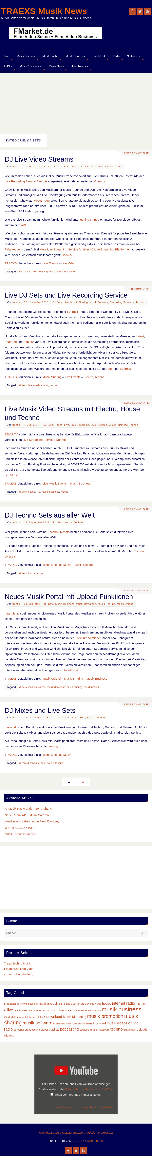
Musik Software (98, 302)
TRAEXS (11, 263)
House (59, 424)
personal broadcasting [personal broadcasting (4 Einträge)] (26, 1029)
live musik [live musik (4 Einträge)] (35, 1010)
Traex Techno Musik (17, 963)
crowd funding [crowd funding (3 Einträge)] (27, 1003)
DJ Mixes (60, 166)
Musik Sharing (79, 302)
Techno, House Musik (56, 564)
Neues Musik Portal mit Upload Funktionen (69, 596)
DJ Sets (72, 166)
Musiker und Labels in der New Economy (32, 821)
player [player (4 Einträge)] (44, 1029)
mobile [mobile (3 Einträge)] (97, 1010)
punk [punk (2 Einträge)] (92, 1030)
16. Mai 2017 (32, 166)
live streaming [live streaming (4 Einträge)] (50, 1010)
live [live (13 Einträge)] (10, 1010)
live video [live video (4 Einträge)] (81, 1010)
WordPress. (95, 1141)
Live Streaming (94, 166)
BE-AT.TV (11, 434)
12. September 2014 (36, 522)
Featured (11, 341)
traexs (16, 166)
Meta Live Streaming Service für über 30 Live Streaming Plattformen (85, 249)
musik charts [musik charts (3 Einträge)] (11, 1017)
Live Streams (113, 166)
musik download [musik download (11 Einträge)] (49, 1017)
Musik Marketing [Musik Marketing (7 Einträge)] (74, 1016)
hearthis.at (12, 613)
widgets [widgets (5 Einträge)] (9, 1035)
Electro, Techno (94, 377)
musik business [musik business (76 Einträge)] (121, 1009)
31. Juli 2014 (32, 603)
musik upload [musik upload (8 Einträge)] (96, 1023)
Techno (140, 302)
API (23, 225)
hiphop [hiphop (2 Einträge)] (98, 1004)
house (31, 491)
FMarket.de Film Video (19, 968)
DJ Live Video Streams (39, 159)
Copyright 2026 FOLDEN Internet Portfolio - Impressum (76, 1132)
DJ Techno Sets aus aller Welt (50, 515)
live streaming (40, 271)
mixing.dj (11, 727)
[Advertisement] (76, 102)
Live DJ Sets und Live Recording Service (66, 295)
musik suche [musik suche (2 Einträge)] (59, 1023)
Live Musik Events (55, 483)
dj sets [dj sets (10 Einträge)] (60, 1003)
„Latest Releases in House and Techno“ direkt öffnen (84, 1107)
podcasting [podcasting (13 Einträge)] (69, 1029)
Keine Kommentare (136, 153)
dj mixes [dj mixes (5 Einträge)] (48, 1003)
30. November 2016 (36, 302)
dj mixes (32, 762)
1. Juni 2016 (31, 424)
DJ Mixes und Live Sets (40, 710)
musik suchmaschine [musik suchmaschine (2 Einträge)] (75, 1023)
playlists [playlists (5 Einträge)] (54, 1029)
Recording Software (122, 302)
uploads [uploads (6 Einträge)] (142, 1029)
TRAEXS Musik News (44, 11)
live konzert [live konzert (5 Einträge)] (21, 1010)
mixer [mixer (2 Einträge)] (90, 1010)
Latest (140, 336)
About (110, 368)
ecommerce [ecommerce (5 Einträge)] (78, 1003)
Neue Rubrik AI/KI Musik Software (27, 815)
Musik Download (86, 603)
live (30, 385)
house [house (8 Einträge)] (106, 1003)
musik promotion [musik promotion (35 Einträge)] (105, 1016)
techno (54, 385)
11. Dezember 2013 (36, 717)
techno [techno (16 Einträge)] (116, 1029)
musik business (50, 491)
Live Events (50, 263)
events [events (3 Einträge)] (90, 1003)
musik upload (91, 687)
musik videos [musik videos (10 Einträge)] (117, 1023)
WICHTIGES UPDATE (20, 827)
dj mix (22, 762)
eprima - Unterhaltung (18, 974)
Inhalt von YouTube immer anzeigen (78, 1094)
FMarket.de (12, 249)
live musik (24, 271)
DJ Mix (48, 166)
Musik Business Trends (20, 834)
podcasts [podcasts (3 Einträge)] (84, 1029)
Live (81, 166)
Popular (28, 341)
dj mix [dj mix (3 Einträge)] (39, 1003)
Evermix (72, 311)
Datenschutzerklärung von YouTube (89, 1089)
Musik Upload (83, 564)
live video (69, 271)
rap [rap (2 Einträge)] (97, 1030)
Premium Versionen (88, 638)
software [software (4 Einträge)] (104, 1029)
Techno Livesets (58, 532)
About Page (42, 200)
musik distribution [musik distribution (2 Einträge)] (27, 1017)
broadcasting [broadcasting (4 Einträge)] (12, 1003)
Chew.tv (99, 181)
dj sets (23, 385)
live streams (56, 271)
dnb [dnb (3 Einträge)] (68, 1003)
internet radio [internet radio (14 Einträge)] (123, 1003)
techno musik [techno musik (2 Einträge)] (130, 1030)
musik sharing (41, 385)
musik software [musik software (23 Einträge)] (37, 1022)
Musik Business (118, 424)
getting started (89, 219)
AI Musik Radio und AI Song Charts (28, 808)
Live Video (68, 263)
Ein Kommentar (139, 289)
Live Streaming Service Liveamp (44, 439)
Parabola (78, 1141)
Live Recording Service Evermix (26, 181)
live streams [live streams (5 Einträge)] (67, 1010)
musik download (56, 687)
